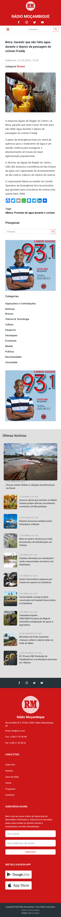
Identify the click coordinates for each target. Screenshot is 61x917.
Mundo (9, 346)
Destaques (11, 335)
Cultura (9, 324)
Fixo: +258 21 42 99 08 (15, 737)
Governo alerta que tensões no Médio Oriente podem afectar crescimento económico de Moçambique (38, 503)
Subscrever (30, 852)
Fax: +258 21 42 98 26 (15, 743)
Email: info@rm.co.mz (15, 731)
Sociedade (11, 362)
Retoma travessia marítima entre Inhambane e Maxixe (35, 523)
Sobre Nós (10, 764)
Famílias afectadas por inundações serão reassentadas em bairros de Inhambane (36, 561)
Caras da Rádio (12, 777)
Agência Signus (33, 913)
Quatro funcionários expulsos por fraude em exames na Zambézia (35, 581)
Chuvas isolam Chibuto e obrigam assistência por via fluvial (30, 486)
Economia (10, 340)
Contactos (10, 795)
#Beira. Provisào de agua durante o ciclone (30, 212)
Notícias (10, 308)
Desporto (10, 329)
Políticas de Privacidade (30, 910)
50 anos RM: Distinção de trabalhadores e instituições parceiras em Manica (38, 659)
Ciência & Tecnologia (17, 319)
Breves (21, 66)
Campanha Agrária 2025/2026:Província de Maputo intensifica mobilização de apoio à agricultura (36, 620)
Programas (10, 789)
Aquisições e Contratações (20, 303)
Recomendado (13, 356)
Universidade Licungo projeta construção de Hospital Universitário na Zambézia (37, 600)
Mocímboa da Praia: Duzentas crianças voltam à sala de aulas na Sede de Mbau (36, 640)
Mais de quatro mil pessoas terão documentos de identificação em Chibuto (35, 542)
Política (9, 351)
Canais (8, 783)
